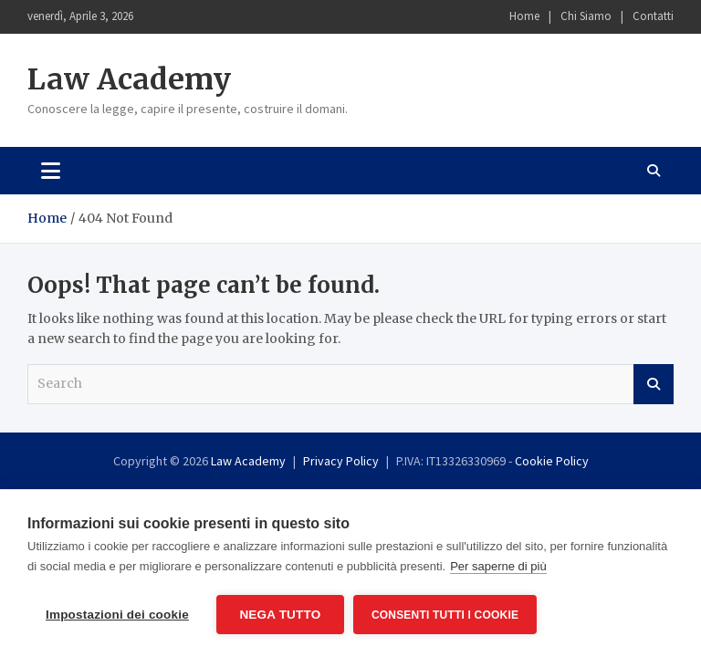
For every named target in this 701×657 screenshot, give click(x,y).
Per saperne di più (498, 566)
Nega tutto (279, 614)
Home (524, 16)
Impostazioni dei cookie (117, 614)
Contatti (653, 16)
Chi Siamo (586, 16)
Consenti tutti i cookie (444, 615)
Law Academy (129, 79)
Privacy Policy (341, 461)
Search (653, 384)
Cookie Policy (552, 461)
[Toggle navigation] (50, 170)
